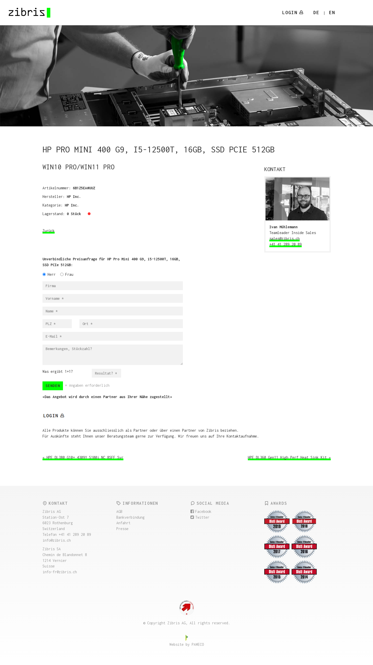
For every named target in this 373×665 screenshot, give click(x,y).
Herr (49, 274)
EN (332, 12)
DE (316, 12)
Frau (66, 274)
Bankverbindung (130, 517)
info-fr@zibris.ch (59, 572)
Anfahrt (123, 523)
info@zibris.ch (56, 540)
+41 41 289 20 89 (285, 244)
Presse (122, 528)
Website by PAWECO (186, 644)
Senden (53, 385)
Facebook (200, 511)
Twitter (199, 517)
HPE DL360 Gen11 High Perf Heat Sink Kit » (289, 457)
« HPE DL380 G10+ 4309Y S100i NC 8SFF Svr (82, 457)
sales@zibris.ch (284, 238)
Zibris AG (30, 12)
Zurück (48, 230)
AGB (119, 511)
